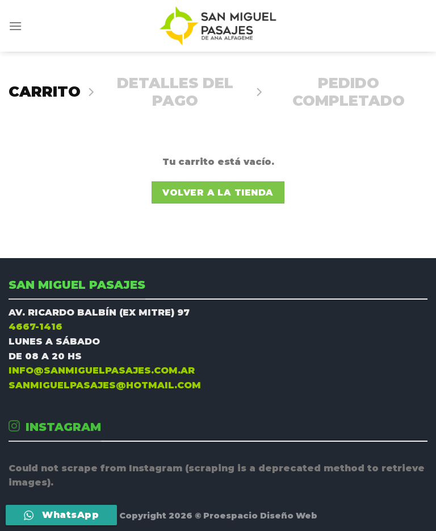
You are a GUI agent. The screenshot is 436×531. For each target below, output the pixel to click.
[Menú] (15, 26)
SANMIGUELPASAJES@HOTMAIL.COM (105, 385)
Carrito (45, 91)
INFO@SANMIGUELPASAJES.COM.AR (102, 370)
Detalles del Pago (175, 91)
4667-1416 (35, 326)
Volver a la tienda (217, 192)
